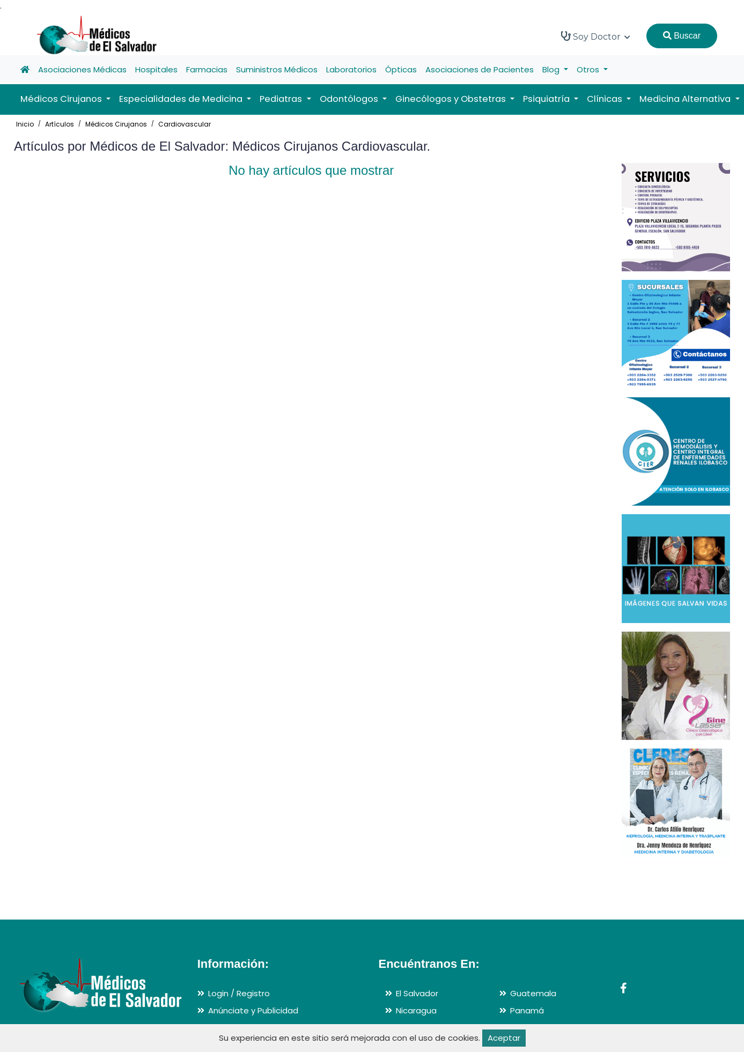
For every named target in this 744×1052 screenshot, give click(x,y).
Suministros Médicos (277, 69)
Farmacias (206, 69)
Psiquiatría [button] (547, 99)
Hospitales (156, 69)
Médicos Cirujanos (116, 124)
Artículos (59, 124)
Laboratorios (351, 69)
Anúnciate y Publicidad (253, 1010)
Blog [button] (552, 69)
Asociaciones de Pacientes (479, 69)
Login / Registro (239, 993)
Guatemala (533, 993)
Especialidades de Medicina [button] (182, 99)
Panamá (527, 1010)
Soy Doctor (595, 36)
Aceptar (504, 1037)
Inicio (25, 124)
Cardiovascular (184, 124)
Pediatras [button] (282, 99)
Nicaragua (416, 1010)
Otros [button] (589, 69)
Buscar (682, 35)
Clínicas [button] (605, 99)
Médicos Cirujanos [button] (62, 99)
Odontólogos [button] (350, 99)
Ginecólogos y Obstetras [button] (451, 99)
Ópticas (401, 69)
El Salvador (417, 993)
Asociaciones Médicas (82, 69)
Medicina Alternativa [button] (686, 99)
